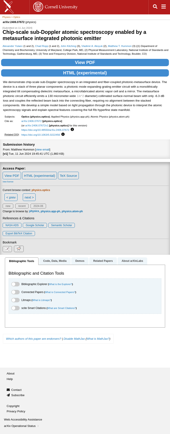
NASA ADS (12, 225)
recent (21, 206)
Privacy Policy (16, 411)
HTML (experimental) (85, 72)
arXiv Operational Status (22, 426)
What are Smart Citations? (61, 308)
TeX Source (68, 175)
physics (34, 211)
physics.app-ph (50, 211)
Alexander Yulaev (13, 45)
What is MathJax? (98, 338)
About (10, 373)
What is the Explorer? (60, 284)
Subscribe (18, 395)
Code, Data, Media (54, 260)
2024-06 (38, 206)
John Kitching (68, 45)
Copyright (13, 406)
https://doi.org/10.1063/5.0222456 (40, 134)
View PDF (85, 62)
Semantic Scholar (61, 225)
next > (29, 197)
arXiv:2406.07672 (31, 121)
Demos (79, 260)
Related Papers (103, 260)
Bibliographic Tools (21, 261)
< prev (11, 197)
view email (42, 149)
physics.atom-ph (72, 211)
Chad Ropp (41, 45)
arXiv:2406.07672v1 (36, 125)
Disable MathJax (74, 338)
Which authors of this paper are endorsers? (33, 338)
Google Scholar (35, 225)
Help (10, 379)
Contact (16, 390)
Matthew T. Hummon (120, 45)
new (8, 206)
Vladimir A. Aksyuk (92, 45)
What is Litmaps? (41, 300)
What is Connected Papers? (60, 292)
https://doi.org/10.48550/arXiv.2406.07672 (45, 129)
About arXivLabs (132, 260)
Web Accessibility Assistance (23, 419)
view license (8, 182)
